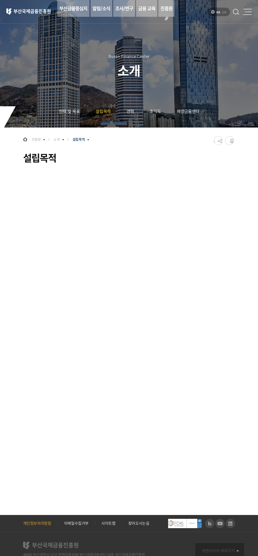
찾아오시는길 (138, 489)
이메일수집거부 (76, 489)
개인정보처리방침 (37, 489)
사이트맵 (108, 489)
